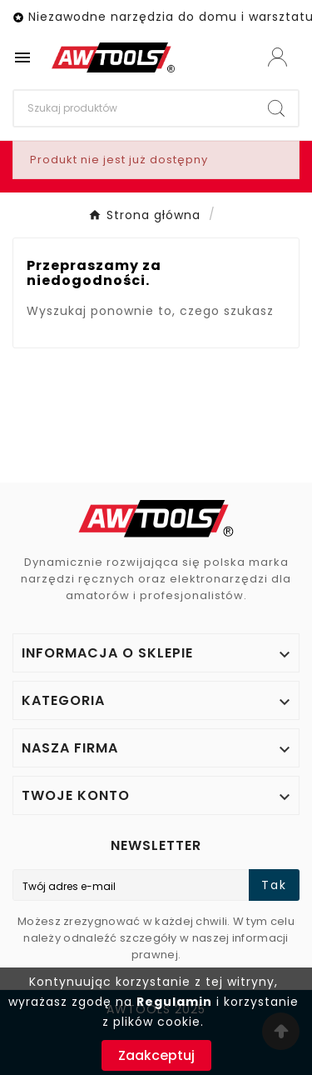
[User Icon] (277, 57)
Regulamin (174, 1001)
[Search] (134, 108)
